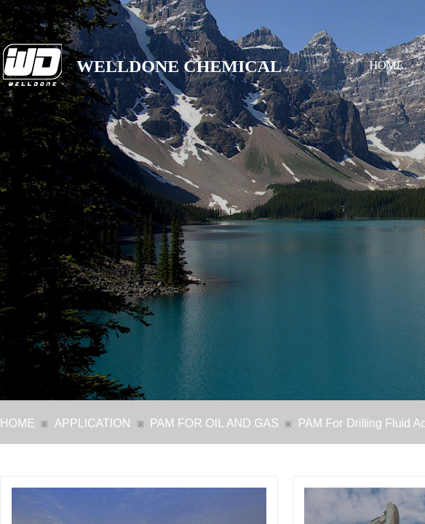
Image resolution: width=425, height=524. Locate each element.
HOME (387, 65)
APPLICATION (93, 423)
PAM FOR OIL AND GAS (214, 423)
